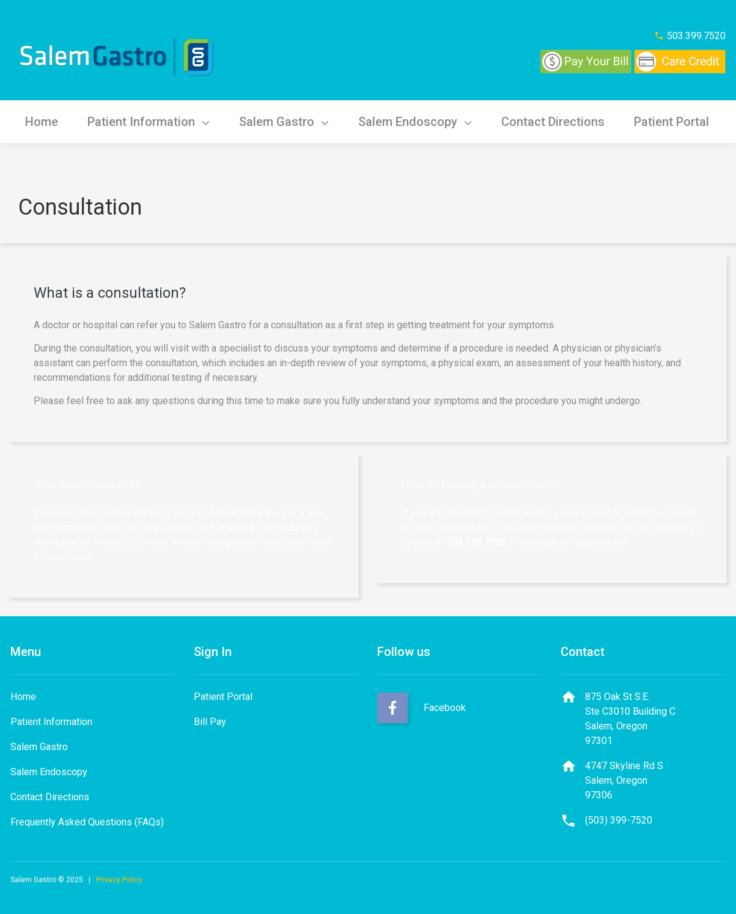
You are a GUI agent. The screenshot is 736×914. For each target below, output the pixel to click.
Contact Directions (553, 121)
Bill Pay (210, 722)
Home (41, 121)
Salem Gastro (284, 121)
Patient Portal (671, 121)
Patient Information (148, 121)
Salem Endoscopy (415, 121)
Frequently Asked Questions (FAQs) (87, 822)
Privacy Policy (119, 879)
